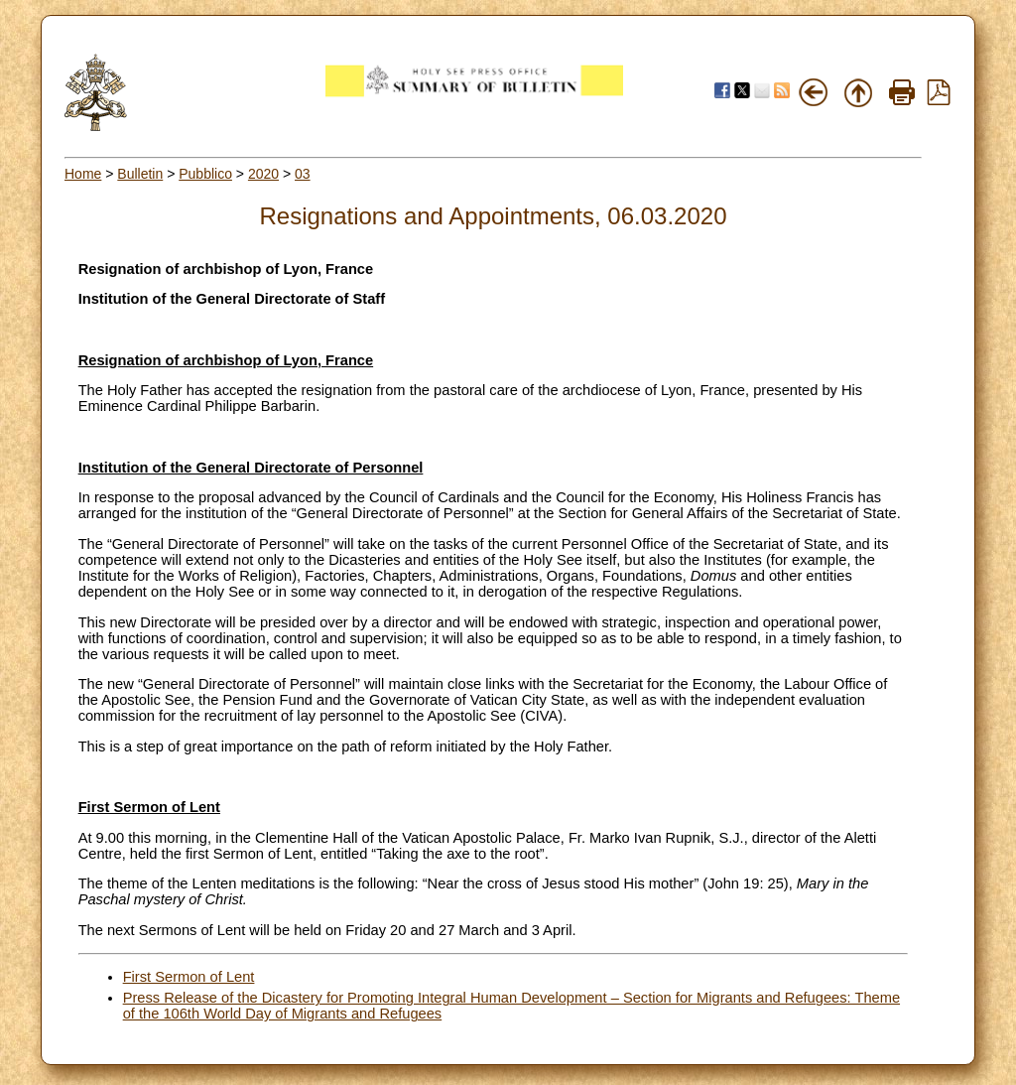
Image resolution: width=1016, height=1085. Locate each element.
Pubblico (205, 174)
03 (303, 174)
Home (82, 174)
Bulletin (140, 174)
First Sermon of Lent (189, 977)
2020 (263, 174)
